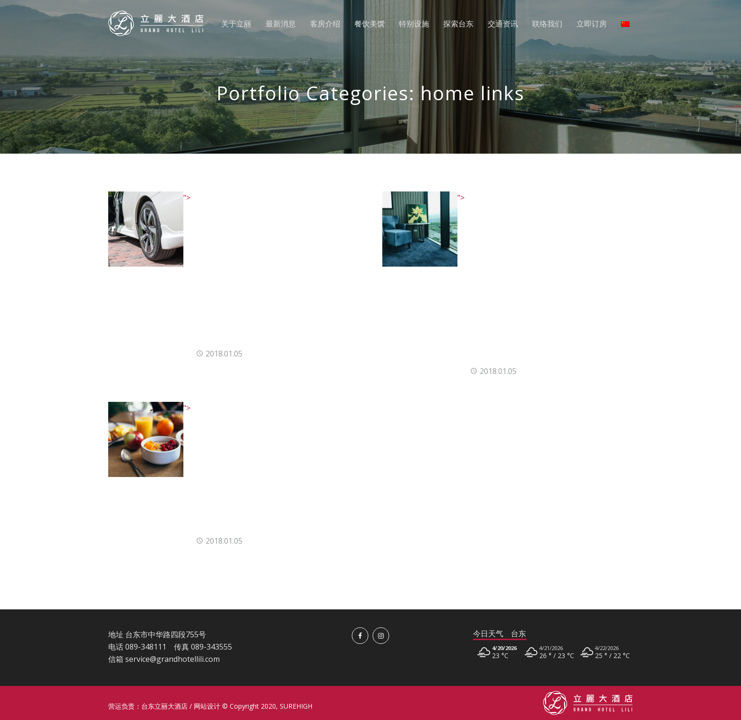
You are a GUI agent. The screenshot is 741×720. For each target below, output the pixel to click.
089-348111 (145, 647)
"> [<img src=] (149, 197)
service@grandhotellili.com (172, 659)
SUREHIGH (296, 706)
